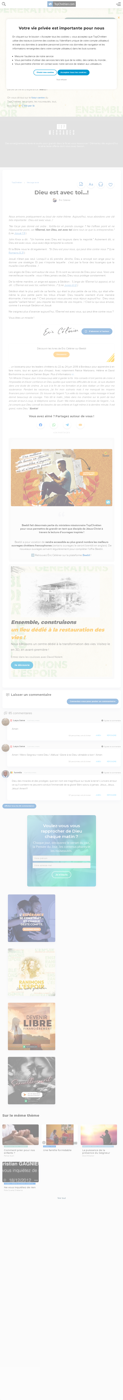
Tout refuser (61, 80)
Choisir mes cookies (45, 72)
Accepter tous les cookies (73, 72)
